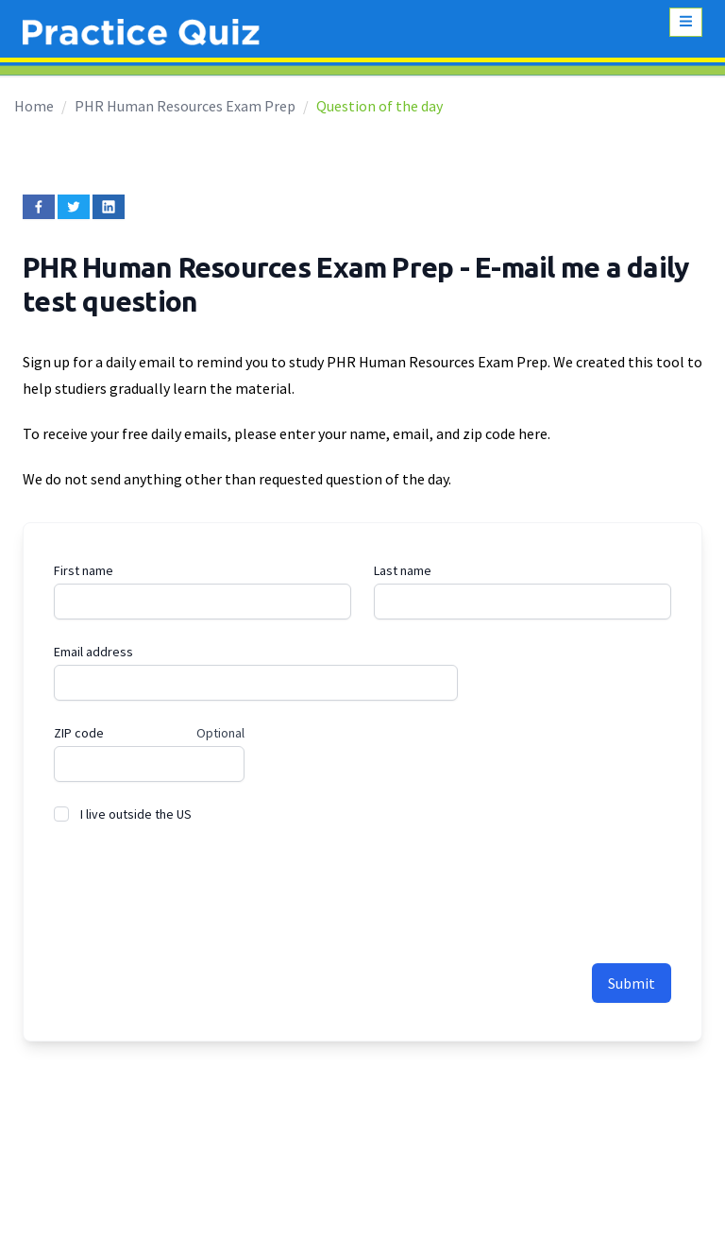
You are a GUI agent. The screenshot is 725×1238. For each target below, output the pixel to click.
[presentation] (197, 883)
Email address (93, 651)
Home (34, 105)
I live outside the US (136, 814)
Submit (631, 983)
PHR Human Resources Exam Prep (185, 105)
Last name (402, 570)
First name (83, 570)
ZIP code (79, 732)
